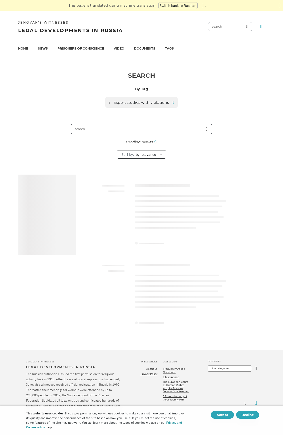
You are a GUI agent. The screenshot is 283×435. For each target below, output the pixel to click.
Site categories (220, 368)
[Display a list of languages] (204, 5)
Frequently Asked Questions (174, 370)
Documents (144, 48)
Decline (247, 415)
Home (23, 48)
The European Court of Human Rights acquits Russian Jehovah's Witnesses (176, 386)
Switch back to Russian (178, 5)
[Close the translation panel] (279, 5)
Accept (222, 415)
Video (119, 48)
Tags (169, 48)
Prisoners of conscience (80, 48)
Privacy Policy (148, 373)
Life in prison (171, 377)
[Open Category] (256, 368)
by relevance (139, 154)
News (43, 48)
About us (151, 368)
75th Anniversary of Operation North (175, 398)
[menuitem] (23, 48)
